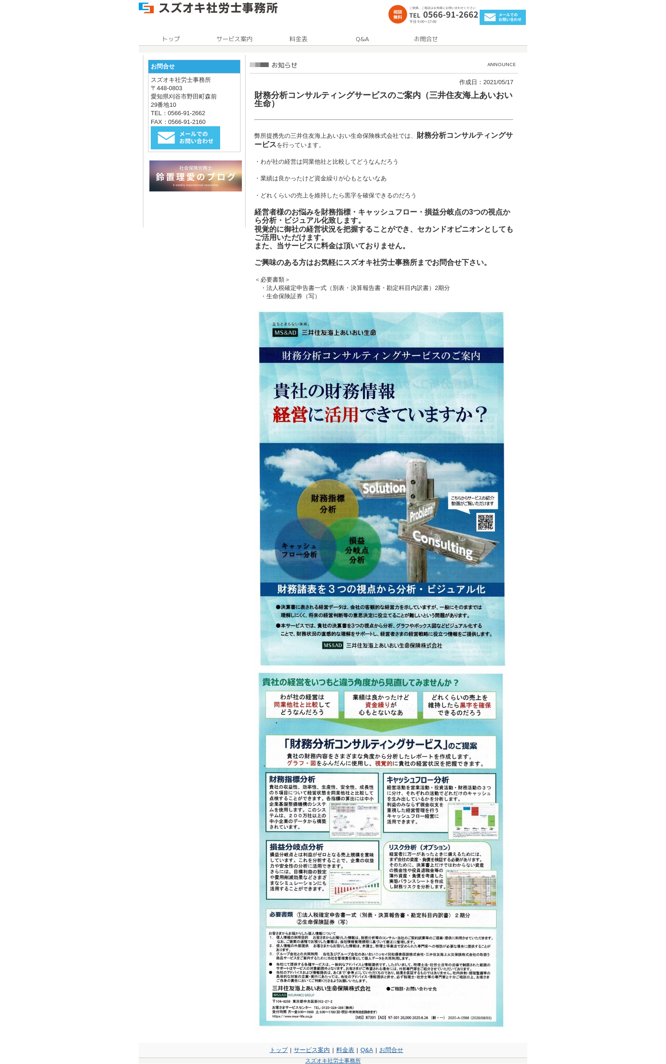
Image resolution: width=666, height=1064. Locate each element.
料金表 (345, 1049)
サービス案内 (312, 1049)
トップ (279, 1049)
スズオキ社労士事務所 (333, 1061)
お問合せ (391, 1049)
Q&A (366, 1049)
